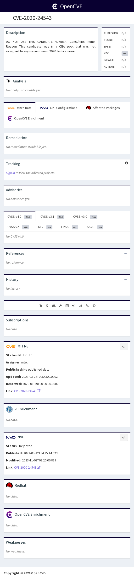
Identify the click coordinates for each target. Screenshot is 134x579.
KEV (45, 227)
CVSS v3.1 (52, 216)
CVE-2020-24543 (32, 18)
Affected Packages (103, 108)
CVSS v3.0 (85, 216)
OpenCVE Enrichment (25, 118)
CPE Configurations (58, 108)
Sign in (10, 173)
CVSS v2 (18, 227)
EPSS (69, 227)
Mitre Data (19, 108)
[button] (5, 18)
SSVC (95, 227)
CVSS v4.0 (19, 216)
